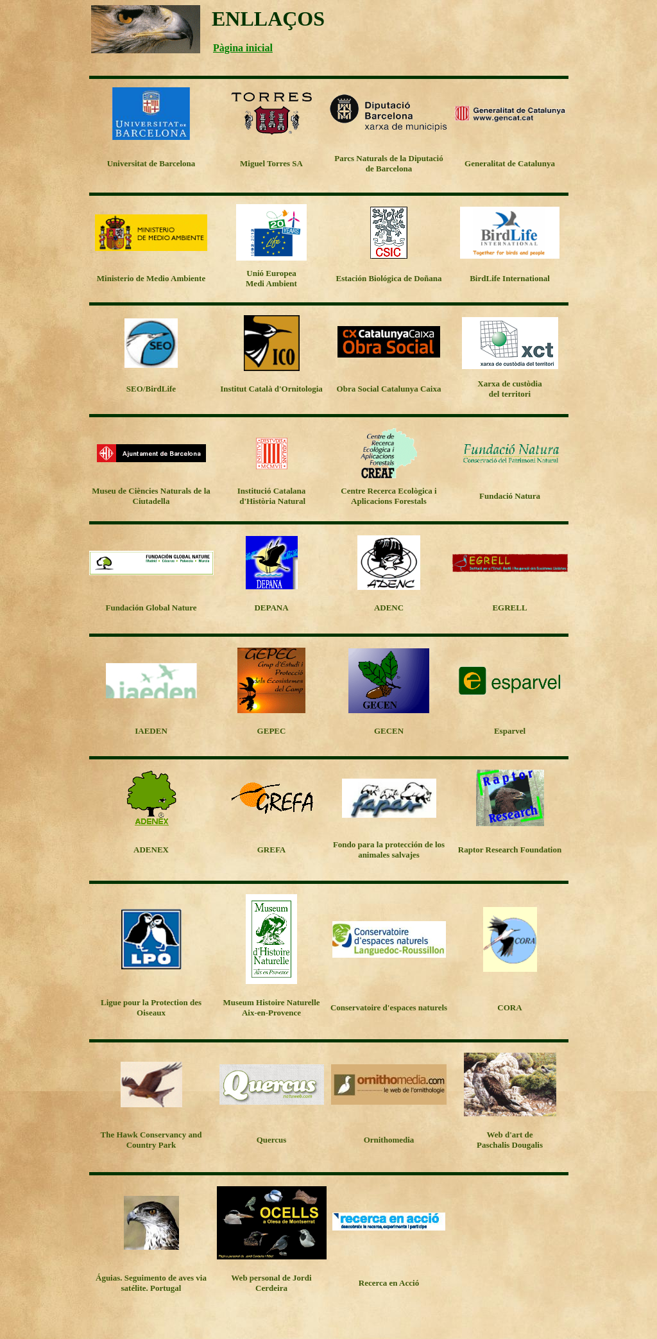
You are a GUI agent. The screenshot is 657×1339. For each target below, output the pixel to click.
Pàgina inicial (243, 47)
